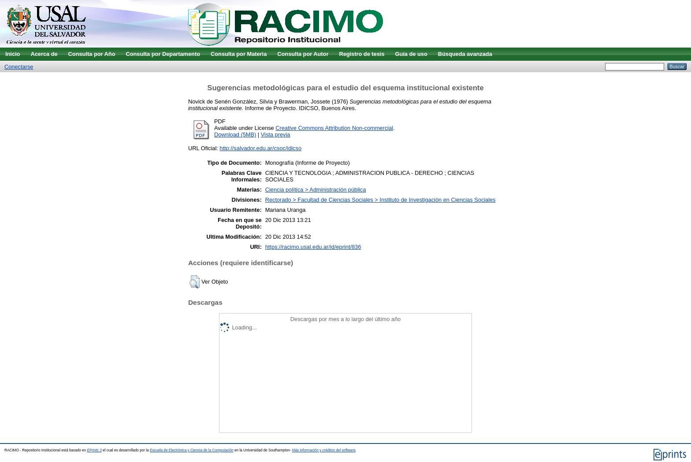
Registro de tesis (361, 54)
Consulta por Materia (239, 54)
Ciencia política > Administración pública (315, 189)
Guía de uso (411, 54)
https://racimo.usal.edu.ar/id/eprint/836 (313, 247)
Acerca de (43, 54)
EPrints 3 (94, 450)
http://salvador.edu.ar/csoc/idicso (260, 148)
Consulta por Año (91, 54)
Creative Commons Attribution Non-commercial (334, 128)
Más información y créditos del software (324, 450)
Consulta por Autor (302, 54)
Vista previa (275, 134)
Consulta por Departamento (163, 54)
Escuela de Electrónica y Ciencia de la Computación (192, 450)
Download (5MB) (235, 134)
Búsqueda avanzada (465, 54)
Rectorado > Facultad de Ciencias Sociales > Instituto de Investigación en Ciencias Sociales (380, 199)
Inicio (12, 54)
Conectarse (18, 66)
